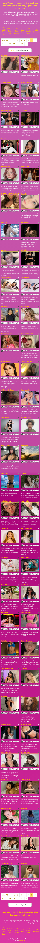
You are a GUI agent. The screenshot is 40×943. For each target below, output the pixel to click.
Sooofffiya (4, 473)
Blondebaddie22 (26, 612)
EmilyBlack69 (25, 278)
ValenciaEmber (26, 725)
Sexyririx (4, 55)
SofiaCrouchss (6, 278)
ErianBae (4, 222)
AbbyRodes (5, 139)
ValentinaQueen (26, 83)
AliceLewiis (25, 222)
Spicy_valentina (6, 110)
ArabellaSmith (6, 501)
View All (5, 40)
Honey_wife (25, 501)
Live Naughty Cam (28, 31)
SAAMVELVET (6, 166)
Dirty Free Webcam (16, 31)
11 (14, 44)
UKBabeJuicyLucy (7, 390)
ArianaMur (24, 863)
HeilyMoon (24, 585)
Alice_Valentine (26, 529)
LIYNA (23, 696)
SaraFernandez (6, 752)
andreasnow (25, 306)
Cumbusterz (25, 445)
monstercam (25, 752)
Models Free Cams (9, 31)
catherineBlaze (6, 725)
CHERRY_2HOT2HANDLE (10, 194)
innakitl (23, 139)
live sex (27, 915)
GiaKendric (25, 55)
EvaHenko (24, 110)
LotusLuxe (4, 696)
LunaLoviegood (6, 863)
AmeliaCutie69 (6, 808)
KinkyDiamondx (6, 641)
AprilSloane (25, 166)
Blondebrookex (6, 334)
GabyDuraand (6, 445)
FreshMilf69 (5, 529)
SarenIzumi (25, 390)
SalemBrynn (25, 194)
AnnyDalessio (6, 836)
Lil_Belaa (24, 473)
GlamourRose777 (27, 334)
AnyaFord (4, 612)
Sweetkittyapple (26, 641)
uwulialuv (24, 808)
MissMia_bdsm (6, 83)
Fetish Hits (22, 941)
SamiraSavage (26, 417)
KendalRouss (5, 585)
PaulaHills (4, 557)
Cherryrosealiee (26, 361)
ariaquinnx (24, 250)
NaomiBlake (5, 417)
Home (12, 50)
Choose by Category (23, 50)
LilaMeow (24, 668)
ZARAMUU (4, 780)
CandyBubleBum (7, 668)
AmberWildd (25, 557)
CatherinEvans (26, 836)
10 (10, 44)
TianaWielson (25, 780)
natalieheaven (6, 361)
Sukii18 (3, 250)
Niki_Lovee (5, 306)
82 (22, 44)
